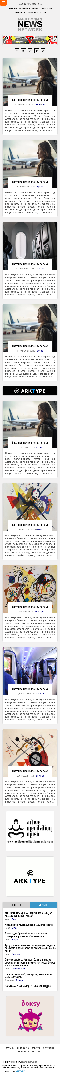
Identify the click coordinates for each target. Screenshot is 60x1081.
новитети (23, 1051)
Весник (40, 447)
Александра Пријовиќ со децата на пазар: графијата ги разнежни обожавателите (26, 934)
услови (36, 1051)
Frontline (40, 693)
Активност (24, 9)
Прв (14, 919)
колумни (9, 1047)
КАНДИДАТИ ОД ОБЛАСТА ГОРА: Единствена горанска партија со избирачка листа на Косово (29, 987)
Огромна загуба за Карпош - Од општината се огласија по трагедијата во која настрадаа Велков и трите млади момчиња (30, 962)
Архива (36, 9)
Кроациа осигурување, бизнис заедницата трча (29, 925)
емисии (36, 1047)
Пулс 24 (40, 268)
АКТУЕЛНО (43, 905)
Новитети (20, 13)
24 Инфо (40, 775)
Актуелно (47, 9)
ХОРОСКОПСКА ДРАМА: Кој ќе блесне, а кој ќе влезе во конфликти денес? (28, 914)
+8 (44, 104)
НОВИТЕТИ (16, 905)
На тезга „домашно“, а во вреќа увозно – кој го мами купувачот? (28, 975)
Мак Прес (40, 611)
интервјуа (23, 1047)
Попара (16, 954)
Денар (19, 980)
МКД (14, 928)
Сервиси (31, 13)
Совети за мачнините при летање (30, 100)
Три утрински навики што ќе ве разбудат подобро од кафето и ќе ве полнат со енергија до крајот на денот (30, 948)
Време (40, 186)
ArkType (20, 1071)
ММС (40, 529)
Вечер (38, 104)
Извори (13, 9)
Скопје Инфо (18, 968)
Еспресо (16, 939)
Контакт (41, 13)
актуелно (48, 1047)
